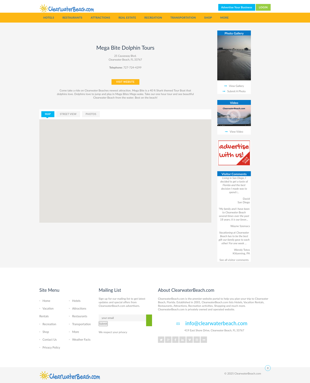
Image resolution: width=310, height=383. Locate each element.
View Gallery (236, 85)
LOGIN (263, 7)
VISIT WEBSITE (125, 81)
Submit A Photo (236, 91)
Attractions (100, 17)
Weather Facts (81, 339)
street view (68, 114)
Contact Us (50, 339)
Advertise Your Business (236, 7)
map (48, 114)
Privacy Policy (51, 347)
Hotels (48, 17)
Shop (208, 17)
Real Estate (127, 17)
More (224, 17)
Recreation (153, 17)
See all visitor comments (234, 259)
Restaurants (72, 17)
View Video (236, 131)
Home (46, 300)
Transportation (183, 17)
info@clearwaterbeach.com (216, 323)
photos (91, 114)
